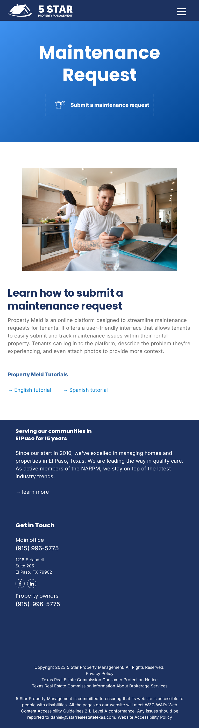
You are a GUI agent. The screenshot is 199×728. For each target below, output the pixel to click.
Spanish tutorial (85, 390)
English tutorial (29, 390)
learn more (32, 492)
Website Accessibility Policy (145, 717)
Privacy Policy (99, 673)
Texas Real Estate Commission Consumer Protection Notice (99, 679)
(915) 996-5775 (37, 548)
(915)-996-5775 (38, 604)
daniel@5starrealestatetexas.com (83, 717)
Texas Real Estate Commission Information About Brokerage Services (99, 685)
